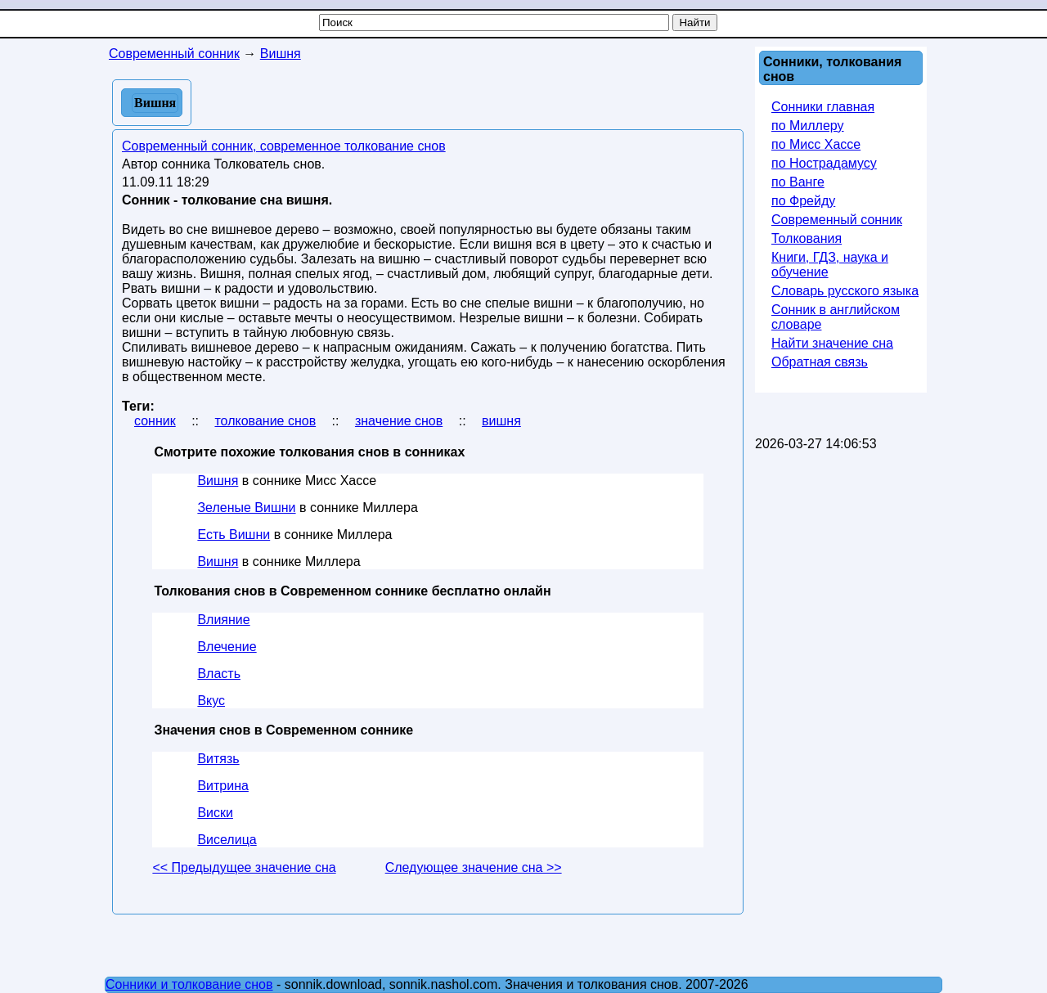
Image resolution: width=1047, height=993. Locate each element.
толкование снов (265, 421)
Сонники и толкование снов (189, 984)
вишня (501, 421)
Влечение (226, 647)
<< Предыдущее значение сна (243, 867)
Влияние (223, 620)
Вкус (211, 701)
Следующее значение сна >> (473, 867)
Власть (218, 674)
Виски (215, 813)
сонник (155, 421)
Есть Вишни (233, 534)
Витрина (223, 786)
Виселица (226, 840)
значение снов (399, 421)
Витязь (218, 759)
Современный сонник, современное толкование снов (284, 146)
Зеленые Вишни (246, 507)
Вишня (217, 481)
